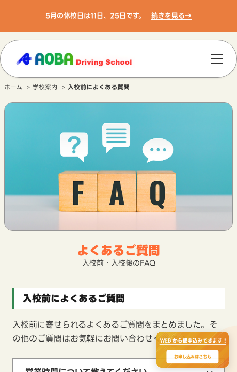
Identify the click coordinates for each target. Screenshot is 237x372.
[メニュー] (217, 59)
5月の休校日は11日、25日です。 (95, 15)
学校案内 (45, 87)
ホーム (13, 87)
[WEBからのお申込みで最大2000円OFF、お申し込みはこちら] (192, 350)
